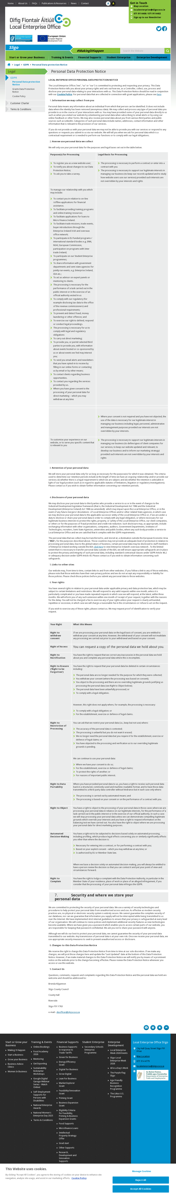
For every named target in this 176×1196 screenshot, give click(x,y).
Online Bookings (41, 1047)
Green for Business (68, 1057)
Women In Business (17, 1071)
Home (11, 3)
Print (146, 1027)
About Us (22, 3)
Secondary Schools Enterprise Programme (94, 1050)
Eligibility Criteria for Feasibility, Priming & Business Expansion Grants (68, 1114)
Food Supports (66, 1123)
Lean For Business (67, 1078)
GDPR (26, 65)
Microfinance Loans (68, 1128)
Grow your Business (17, 1059)
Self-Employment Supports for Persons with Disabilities (41, 1096)
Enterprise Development (152, 57)
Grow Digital (65, 1074)
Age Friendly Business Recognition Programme (116, 1084)
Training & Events (62, 57)
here (159, 94)
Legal (17, 65)
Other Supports (66, 1147)
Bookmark (159, 1027)
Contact (85, 3)
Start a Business (15, 1054)
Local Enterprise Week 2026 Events (119, 1051)
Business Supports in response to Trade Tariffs (68, 1050)
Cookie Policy (64, 94)
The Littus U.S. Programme (117, 1095)
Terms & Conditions (20, 109)
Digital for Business (68, 1069)
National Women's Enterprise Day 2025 (43, 1114)
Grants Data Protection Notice (23, 90)
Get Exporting (40, 1063)
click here (98, 547)
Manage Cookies (141, 1173)
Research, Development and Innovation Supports (67, 1156)
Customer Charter (19, 103)
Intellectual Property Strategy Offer (67, 1135)
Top (166, 1027)
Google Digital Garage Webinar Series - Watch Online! (41, 1083)
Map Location (141, 6)
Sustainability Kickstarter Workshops (39, 1071)
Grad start (64, 1143)
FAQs (34, 3)
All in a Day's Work (119, 1068)
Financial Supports (89, 57)
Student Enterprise (118, 57)
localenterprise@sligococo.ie (149, 10)
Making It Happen (16, 1050)
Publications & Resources (54, 3)
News (73, 3)
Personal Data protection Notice (49, 65)
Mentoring (38, 1059)
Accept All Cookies (140, 1191)
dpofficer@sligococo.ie (68, 1012)
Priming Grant (66, 1098)
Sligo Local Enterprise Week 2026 (118, 1060)
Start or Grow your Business (27, 57)
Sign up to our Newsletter (147, 17)
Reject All (140, 1182)
